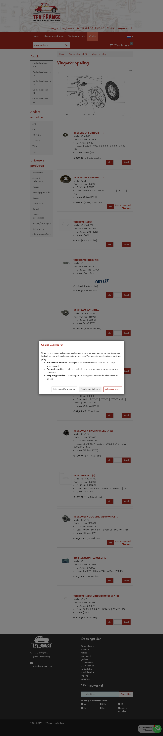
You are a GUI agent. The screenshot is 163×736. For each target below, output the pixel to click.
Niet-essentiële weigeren (64, 389)
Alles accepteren (112, 389)
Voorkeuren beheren (90, 389)
